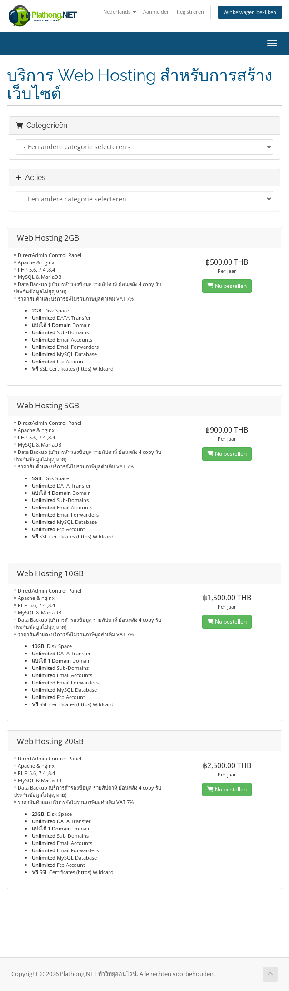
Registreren (190, 11)
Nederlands (119, 11)
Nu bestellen (227, 286)
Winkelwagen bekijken (250, 12)
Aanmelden (156, 11)
